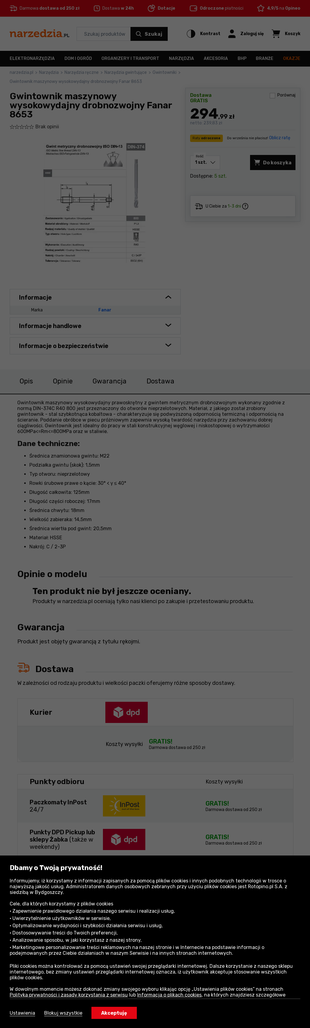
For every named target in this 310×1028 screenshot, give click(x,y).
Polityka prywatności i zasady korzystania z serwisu (69, 995)
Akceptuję (114, 1013)
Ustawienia (22, 1013)
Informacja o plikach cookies (169, 995)
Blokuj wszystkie (63, 1013)
